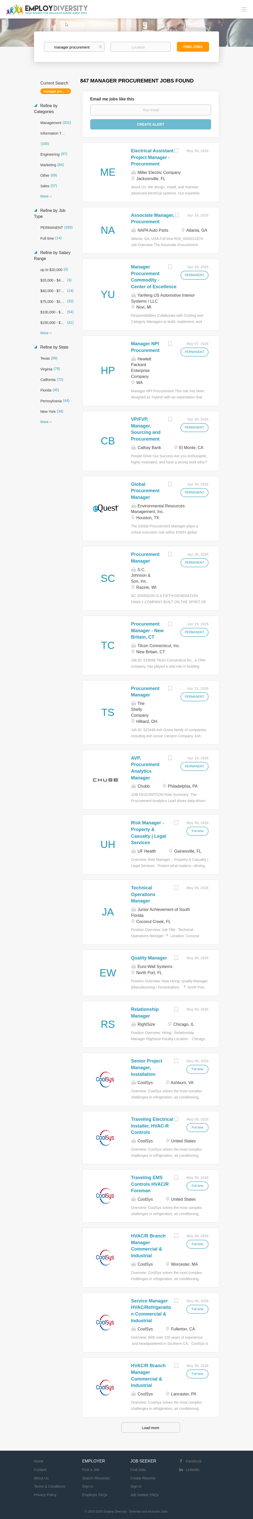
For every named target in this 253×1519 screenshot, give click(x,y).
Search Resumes (96, 1478)
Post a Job (90, 1470)
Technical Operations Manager (143, 894)
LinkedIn (193, 1470)
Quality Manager (149, 958)
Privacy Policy (45, 1495)
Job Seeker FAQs (144, 1495)
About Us (41, 1478)
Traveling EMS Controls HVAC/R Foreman (150, 1184)
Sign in (87, 1486)
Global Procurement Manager (145, 491)
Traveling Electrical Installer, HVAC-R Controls (152, 1126)
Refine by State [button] (53, 347)
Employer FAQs (94, 1495)
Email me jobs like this (112, 99)
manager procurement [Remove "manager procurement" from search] (57, 91)
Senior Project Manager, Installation (146, 1067)
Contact (40, 1470)
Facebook (194, 1461)
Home (38, 1461)
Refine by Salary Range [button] (52, 255)
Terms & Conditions (49, 1486)
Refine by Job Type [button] (49, 213)
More (44, 196)
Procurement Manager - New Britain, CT (147, 630)
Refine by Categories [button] (46, 109)
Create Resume (143, 1478)
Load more (150, 1428)
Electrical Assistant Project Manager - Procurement (152, 157)
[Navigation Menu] (244, 9)
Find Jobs (193, 47)
